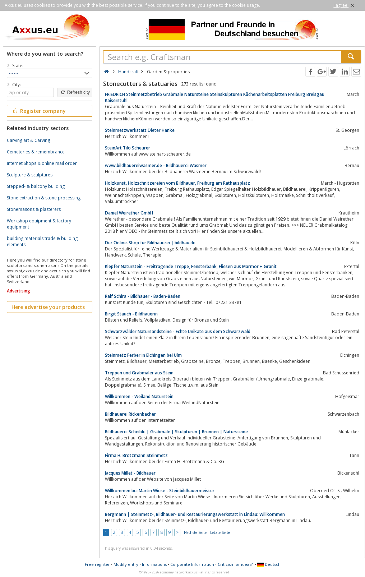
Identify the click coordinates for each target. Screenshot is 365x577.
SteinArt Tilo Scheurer (127, 148)
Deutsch (269, 564)
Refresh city (75, 92)
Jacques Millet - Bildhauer (130, 473)
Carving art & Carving (28, 140)
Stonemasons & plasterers (34, 209)
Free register (97, 564)
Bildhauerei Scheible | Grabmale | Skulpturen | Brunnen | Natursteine (176, 432)
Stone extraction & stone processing (43, 198)
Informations (154, 564)
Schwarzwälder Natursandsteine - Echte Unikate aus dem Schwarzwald (177, 331)
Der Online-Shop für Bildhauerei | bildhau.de (150, 243)
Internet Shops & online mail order (42, 163)
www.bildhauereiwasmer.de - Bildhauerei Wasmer (156, 165)
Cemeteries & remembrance (36, 152)
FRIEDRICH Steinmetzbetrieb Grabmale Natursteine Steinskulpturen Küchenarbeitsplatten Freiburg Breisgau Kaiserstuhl (214, 97)
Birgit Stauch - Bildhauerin (131, 314)
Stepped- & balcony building (36, 186)
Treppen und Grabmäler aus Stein (139, 373)
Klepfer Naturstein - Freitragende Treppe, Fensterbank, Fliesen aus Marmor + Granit (191, 266)
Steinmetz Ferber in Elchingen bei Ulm (143, 355)
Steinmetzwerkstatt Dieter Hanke (140, 130)
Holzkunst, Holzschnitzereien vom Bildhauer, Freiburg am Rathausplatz (177, 183)
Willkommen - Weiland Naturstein (139, 396)
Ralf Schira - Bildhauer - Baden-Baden (142, 296)
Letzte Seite (220, 532)
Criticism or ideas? (235, 564)
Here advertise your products (48, 307)
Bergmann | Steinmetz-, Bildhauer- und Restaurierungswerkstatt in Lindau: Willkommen (195, 514)
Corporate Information (192, 564)
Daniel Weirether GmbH (129, 213)
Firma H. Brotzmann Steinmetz (136, 455)
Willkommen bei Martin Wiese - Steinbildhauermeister (159, 491)
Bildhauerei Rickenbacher (130, 414)
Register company (38, 110)
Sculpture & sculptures (29, 175)
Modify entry (126, 564)
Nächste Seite (195, 532)
